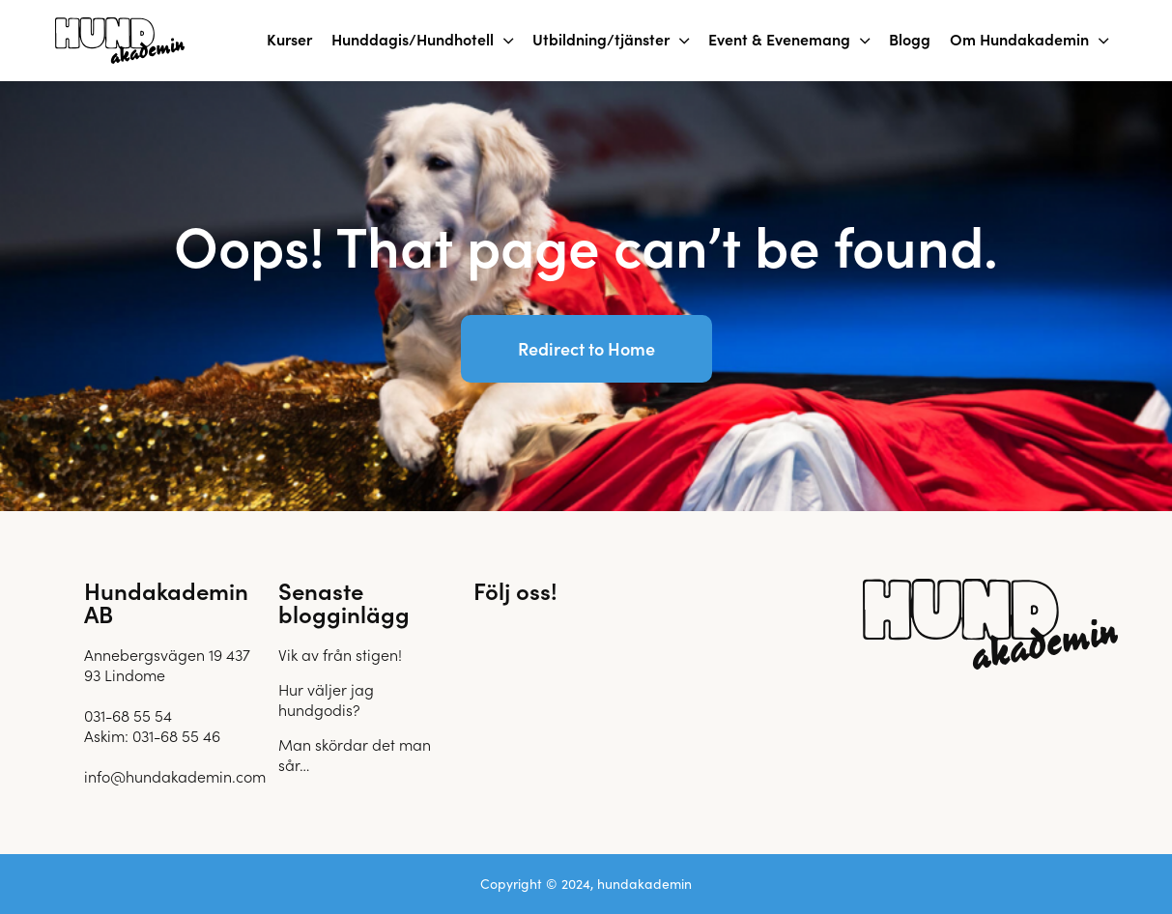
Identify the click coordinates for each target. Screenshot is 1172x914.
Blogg (909, 38)
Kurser (289, 38)
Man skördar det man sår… (354, 754)
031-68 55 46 (176, 735)
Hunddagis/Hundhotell (412, 38)
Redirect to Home (586, 348)
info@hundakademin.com (175, 775)
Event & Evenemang (779, 38)
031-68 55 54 (128, 715)
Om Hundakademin (1019, 38)
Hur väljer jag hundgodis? (326, 699)
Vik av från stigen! (340, 654)
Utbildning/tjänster (601, 38)
